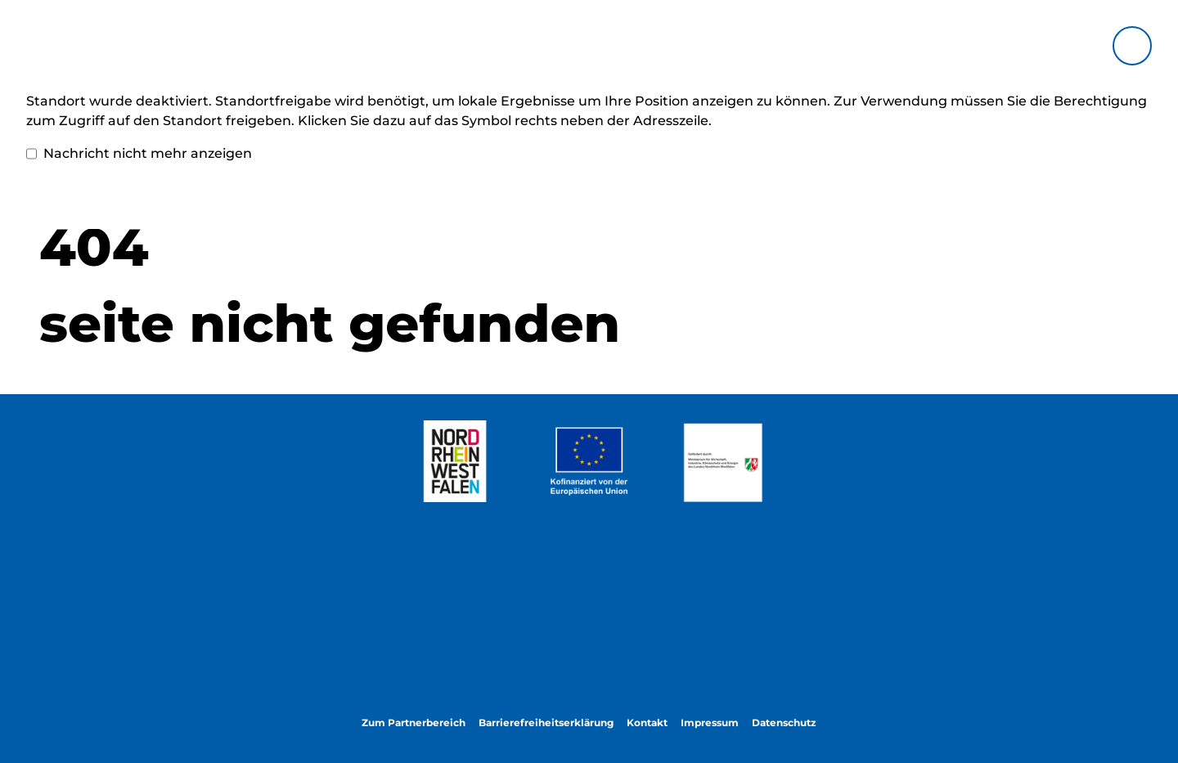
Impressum (710, 722)
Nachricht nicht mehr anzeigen (139, 154)
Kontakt (647, 722)
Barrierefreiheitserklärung (546, 722)
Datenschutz (784, 722)
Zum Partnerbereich (413, 722)
